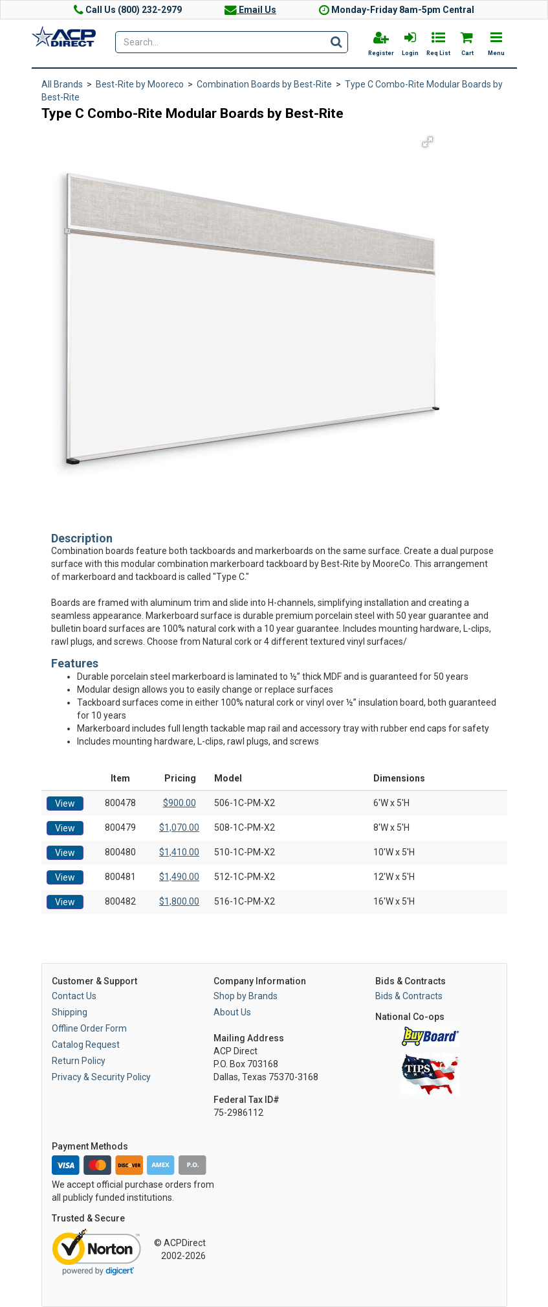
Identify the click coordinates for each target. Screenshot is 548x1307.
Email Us (250, 10)
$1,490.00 (179, 877)
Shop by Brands (246, 996)
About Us (232, 1012)
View (65, 803)
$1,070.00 (179, 827)
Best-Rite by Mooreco (140, 84)
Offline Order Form (89, 1028)
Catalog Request (86, 1044)
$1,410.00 (179, 852)
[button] (427, 142)
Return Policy (78, 1061)
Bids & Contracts (409, 996)
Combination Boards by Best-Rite (264, 84)
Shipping (69, 1012)
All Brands (62, 84)
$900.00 (179, 803)
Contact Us (74, 996)
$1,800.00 (179, 901)
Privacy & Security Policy (101, 1077)
